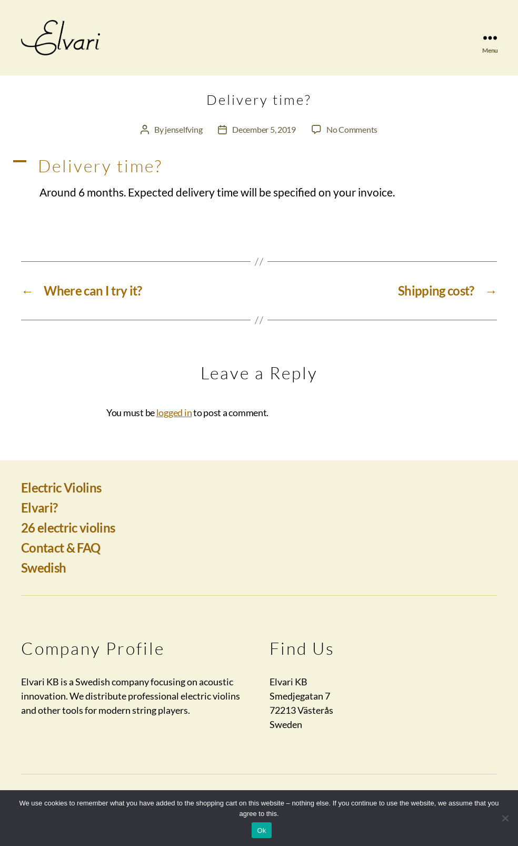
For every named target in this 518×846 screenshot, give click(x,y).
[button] (259, 178)
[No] (505, 818)
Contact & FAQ (60, 559)
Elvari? (39, 519)
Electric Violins (61, 499)
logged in (174, 424)
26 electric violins (68, 539)
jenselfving (183, 142)
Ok (261, 830)
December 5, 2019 (264, 142)
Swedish (43, 579)
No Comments (351, 142)
